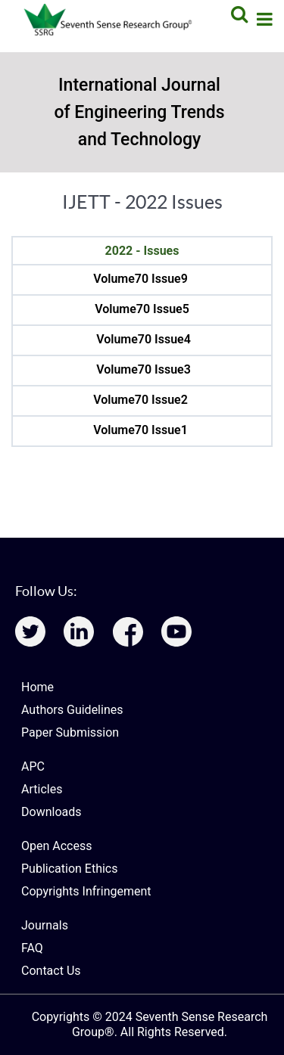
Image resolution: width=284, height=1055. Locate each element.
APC (33, 766)
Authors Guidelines (72, 710)
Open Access (56, 846)
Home (37, 687)
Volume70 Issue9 (140, 279)
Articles (41, 789)
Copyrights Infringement (86, 891)
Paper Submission (70, 732)
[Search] (237, 14)
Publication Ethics (69, 868)
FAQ (32, 948)
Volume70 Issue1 (140, 430)
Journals (44, 925)
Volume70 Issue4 (143, 339)
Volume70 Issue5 (142, 309)
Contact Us (51, 970)
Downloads (51, 812)
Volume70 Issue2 (140, 400)
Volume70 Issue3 (143, 369)
